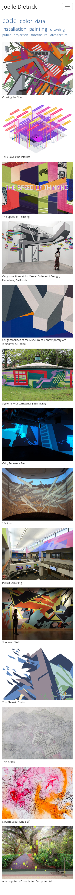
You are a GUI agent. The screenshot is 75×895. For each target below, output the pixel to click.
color (26, 21)
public (6, 35)
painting (38, 29)
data (40, 21)
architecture (58, 35)
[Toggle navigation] (67, 6)
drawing (57, 29)
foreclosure (39, 35)
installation (14, 29)
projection (21, 35)
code (9, 20)
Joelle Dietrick (19, 6)
